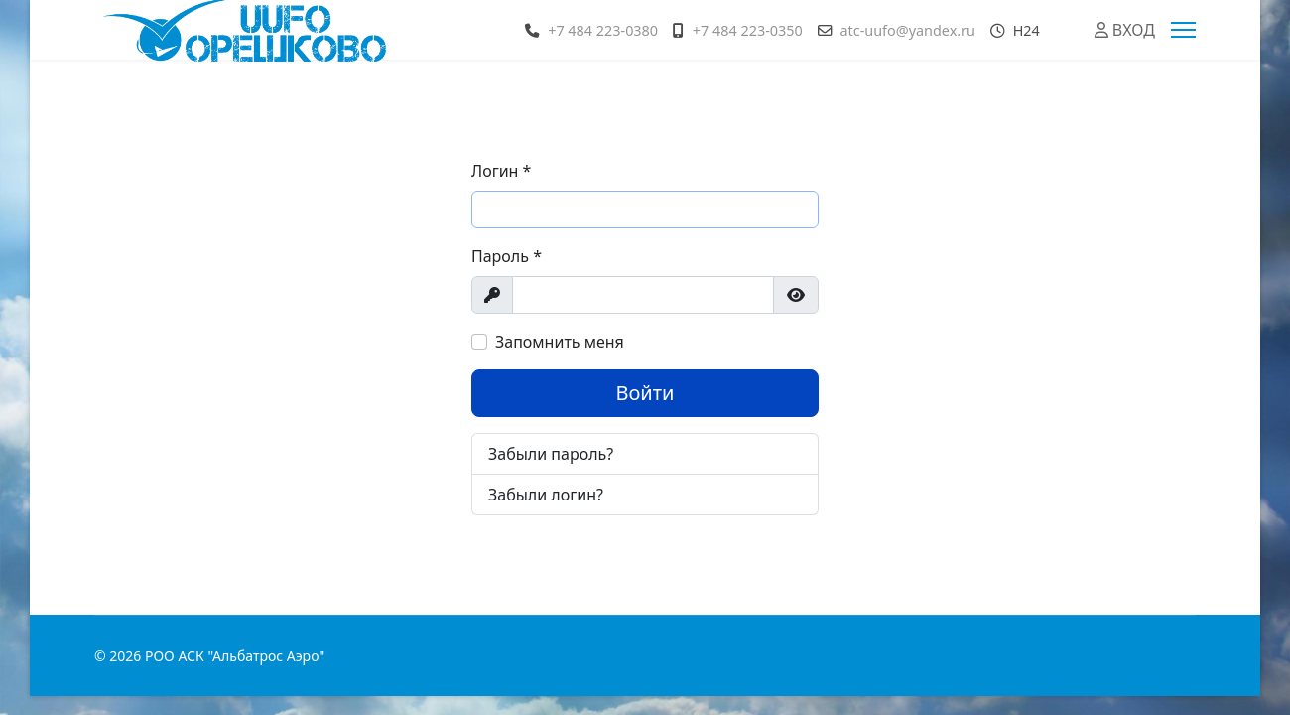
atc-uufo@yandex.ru (906, 30)
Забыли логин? (545, 494)
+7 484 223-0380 (603, 30)
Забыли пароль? (550, 454)
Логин (501, 171)
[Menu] (1183, 30)
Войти (644, 392)
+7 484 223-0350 (748, 30)
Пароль (506, 256)
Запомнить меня (559, 342)
